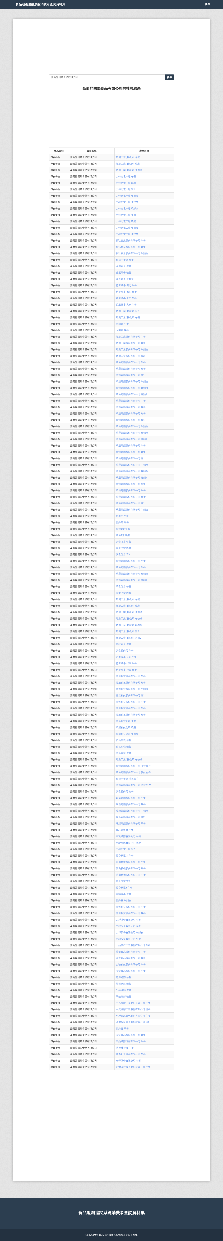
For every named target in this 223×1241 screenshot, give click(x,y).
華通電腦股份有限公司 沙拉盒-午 (133, 765)
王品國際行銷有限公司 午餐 (131, 1041)
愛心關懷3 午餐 (124, 887)
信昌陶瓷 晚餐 (123, 746)
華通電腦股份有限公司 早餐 (131, 484)
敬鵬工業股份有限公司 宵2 (130, 355)
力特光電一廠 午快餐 (127, 202)
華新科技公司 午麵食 (127, 733)
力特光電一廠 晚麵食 (127, 208)
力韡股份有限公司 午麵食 (129, 932)
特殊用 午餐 (122, 516)
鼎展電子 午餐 (123, 266)
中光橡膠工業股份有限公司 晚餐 (133, 1009)
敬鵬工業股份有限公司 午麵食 (132, 349)
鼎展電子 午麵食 (125, 279)
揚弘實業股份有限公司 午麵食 (132, 253)
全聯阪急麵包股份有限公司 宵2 (133, 1022)
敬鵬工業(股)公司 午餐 (128, 157)
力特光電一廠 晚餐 (126, 182)
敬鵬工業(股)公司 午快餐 (129, 618)
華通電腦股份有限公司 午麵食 (132, 381)
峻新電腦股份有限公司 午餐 (131, 798)
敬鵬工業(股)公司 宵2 (127, 311)
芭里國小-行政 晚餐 (126, 669)
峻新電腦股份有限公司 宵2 (130, 817)
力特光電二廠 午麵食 (127, 227)
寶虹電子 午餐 (123, 644)
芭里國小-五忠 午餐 (126, 298)
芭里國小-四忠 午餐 (126, 285)
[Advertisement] (111, 47)
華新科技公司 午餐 (126, 721)
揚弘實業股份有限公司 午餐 (131, 240)
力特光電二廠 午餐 (126, 214)
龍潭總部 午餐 (123, 977)
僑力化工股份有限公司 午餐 (131, 1054)
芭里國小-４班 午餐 (126, 657)
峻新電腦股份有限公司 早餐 (131, 823)
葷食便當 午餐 (123, 586)
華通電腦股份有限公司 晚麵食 (132, 387)
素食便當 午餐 (123, 541)
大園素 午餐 (122, 323)
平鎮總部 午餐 (123, 990)
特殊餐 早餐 (122, 1028)
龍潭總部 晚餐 (123, 983)
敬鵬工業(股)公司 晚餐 (128, 163)
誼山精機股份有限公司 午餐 (131, 862)
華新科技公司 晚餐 (126, 727)
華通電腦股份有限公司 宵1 (130, 375)
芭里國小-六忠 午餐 (126, 304)
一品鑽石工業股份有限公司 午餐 (133, 945)
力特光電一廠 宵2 (125, 849)
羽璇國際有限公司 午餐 (128, 836)
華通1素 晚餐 (123, 535)
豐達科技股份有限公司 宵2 (130, 695)
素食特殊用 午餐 (125, 650)
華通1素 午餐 (123, 528)
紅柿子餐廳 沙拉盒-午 (127, 778)
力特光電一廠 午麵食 (127, 195)
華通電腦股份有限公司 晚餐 (131, 368)
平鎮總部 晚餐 (123, 996)
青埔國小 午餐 (123, 894)
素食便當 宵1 (123, 554)
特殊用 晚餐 (122, 522)
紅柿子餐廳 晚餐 (125, 259)
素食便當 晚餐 (123, 548)
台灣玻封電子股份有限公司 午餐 (133, 1067)
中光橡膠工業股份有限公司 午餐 (133, 1003)
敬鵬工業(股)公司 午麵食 (129, 170)
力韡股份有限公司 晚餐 (128, 926)
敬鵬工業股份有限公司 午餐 (131, 336)
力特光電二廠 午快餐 (127, 234)
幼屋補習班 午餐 (125, 1047)
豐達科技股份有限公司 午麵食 (132, 689)
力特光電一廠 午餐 (126, 176)
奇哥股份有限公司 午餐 (128, 1060)
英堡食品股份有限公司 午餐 (131, 951)
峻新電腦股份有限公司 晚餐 (131, 804)
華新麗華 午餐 (123, 753)
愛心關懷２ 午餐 (125, 855)
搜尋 (207, 8)
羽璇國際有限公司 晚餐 (128, 842)
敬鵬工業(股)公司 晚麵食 (129, 625)
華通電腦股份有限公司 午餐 (131, 362)
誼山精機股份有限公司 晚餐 (131, 868)
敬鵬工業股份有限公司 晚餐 (131, 343)
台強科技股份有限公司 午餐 (131, 964)
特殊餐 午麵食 (123, 900)
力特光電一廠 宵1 (125, 189)
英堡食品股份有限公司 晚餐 (131, 958)
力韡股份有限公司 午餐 (128, 919)
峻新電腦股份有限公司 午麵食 (132, 810)
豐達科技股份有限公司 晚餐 (131, 682)
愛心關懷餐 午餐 (125, 830)
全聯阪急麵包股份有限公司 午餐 (133, 1015)
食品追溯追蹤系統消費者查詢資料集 (51, 9)
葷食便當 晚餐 (123, 592)
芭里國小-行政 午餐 (126, 663)
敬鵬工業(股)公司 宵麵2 (128, 637)
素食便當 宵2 (123, 881)
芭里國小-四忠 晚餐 (126, 291)
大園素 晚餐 (122, 330)
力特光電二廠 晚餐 (126, 221)
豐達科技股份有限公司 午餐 (131, 676)
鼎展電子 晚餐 (123, 272)
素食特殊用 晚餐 (125, 791)
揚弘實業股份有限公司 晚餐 (131, 247)
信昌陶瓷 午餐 (123, 740)
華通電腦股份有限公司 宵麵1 (131, 394)
